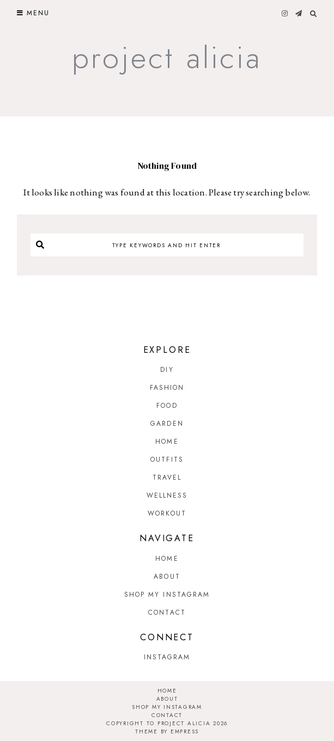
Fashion (167, 388)
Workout (167, 513)
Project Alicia (167, 57)
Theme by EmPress (167, 731)
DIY (166, 370)
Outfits (167, 459)
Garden (167, 423)
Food (166, 406)
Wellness (167, 495)
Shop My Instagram (167, 594)
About (167, 576)
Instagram (167, 657)
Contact (167, 612)
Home (166, 441)
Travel (167, 477)
